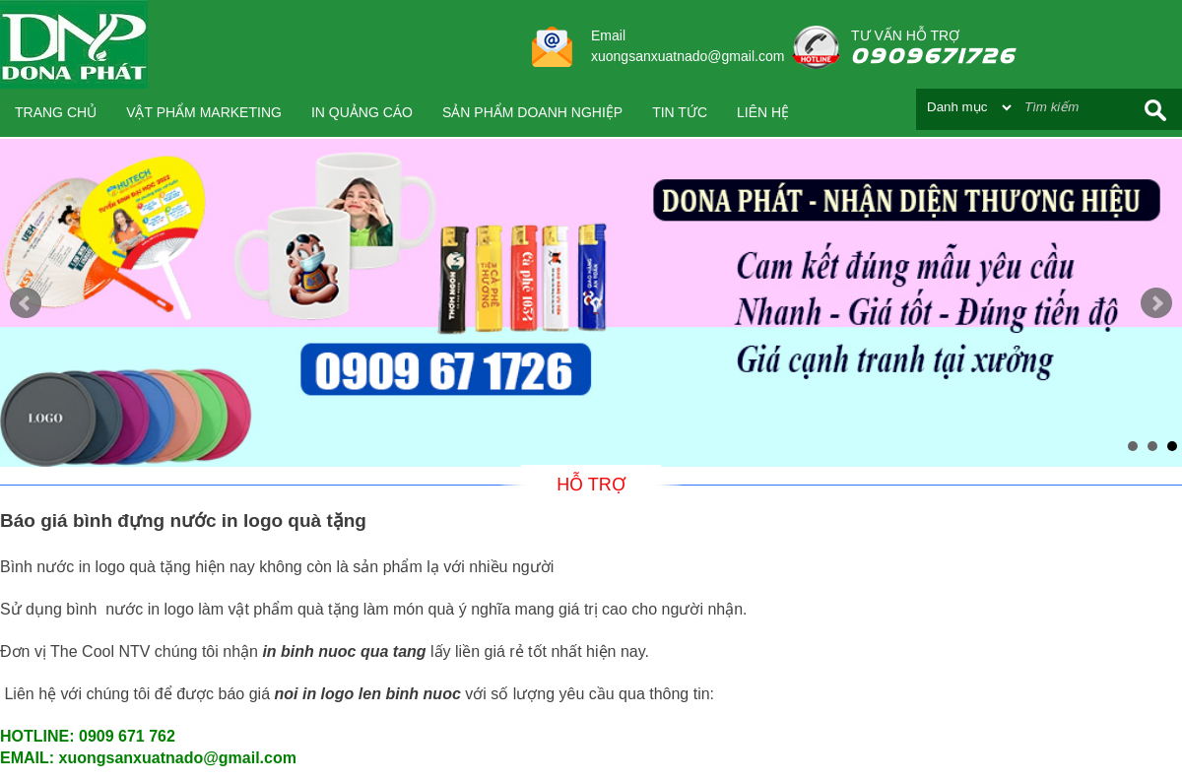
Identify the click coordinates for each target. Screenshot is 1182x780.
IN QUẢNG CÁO (362, 112)
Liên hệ (763, 112)
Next (1156, 303)
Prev (25, 303)
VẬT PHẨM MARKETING (204, 112)
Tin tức (679, 112)
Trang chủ (56, 112)
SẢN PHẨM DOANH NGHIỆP (532, 112)
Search (1155, 110)
